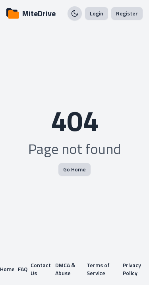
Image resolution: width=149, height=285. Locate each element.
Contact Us (41, 269)
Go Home (74, 169)
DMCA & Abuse (65, 269)
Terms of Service (98, 269)
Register (127, 13)
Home (7, 269)
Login (96, 13)
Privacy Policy (132, 269)
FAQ (22, 269)
